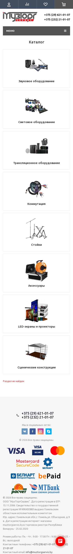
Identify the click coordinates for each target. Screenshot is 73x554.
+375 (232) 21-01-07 (57, 19)
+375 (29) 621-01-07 (57, 14)
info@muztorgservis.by (39, 552)
